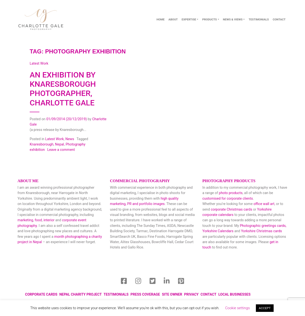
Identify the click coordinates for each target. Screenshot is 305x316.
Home (160, 19)
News (69, 139)
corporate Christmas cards (232, 209)
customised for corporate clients (227, 198)
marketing (25, 220)
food (38, 220)
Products (209, 19)
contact (279, 19)
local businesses (234, 294)
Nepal (59, 144)
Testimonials (259, 19)
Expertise (189, 19)
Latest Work (54, 139)
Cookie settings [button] (237, 308)
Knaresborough (42, 144)
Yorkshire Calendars (217, 231)
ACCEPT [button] (265, 308)
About (173, 19)
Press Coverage (145, 294)
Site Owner (172, 294)
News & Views (233, 19)
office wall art (264, 204)
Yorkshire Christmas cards (261, 231)
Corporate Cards (41, 294)
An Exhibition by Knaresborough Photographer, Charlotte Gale (63, 88)
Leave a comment (61, 150)
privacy (191, 294)
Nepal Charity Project (80, 294)
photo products (230, 193)
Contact (208, 294)
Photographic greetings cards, (263, 226)
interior (49, 220)
